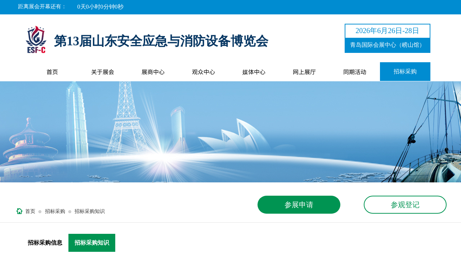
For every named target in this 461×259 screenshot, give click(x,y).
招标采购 (405, 71)
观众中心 (203, 71)
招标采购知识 (90, 211)
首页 (52, 71)
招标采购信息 (45, 243)
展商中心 (153, 71)
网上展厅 (304, 71)
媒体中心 (253, 71)
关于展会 (102, 71)
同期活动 (354, 71)
